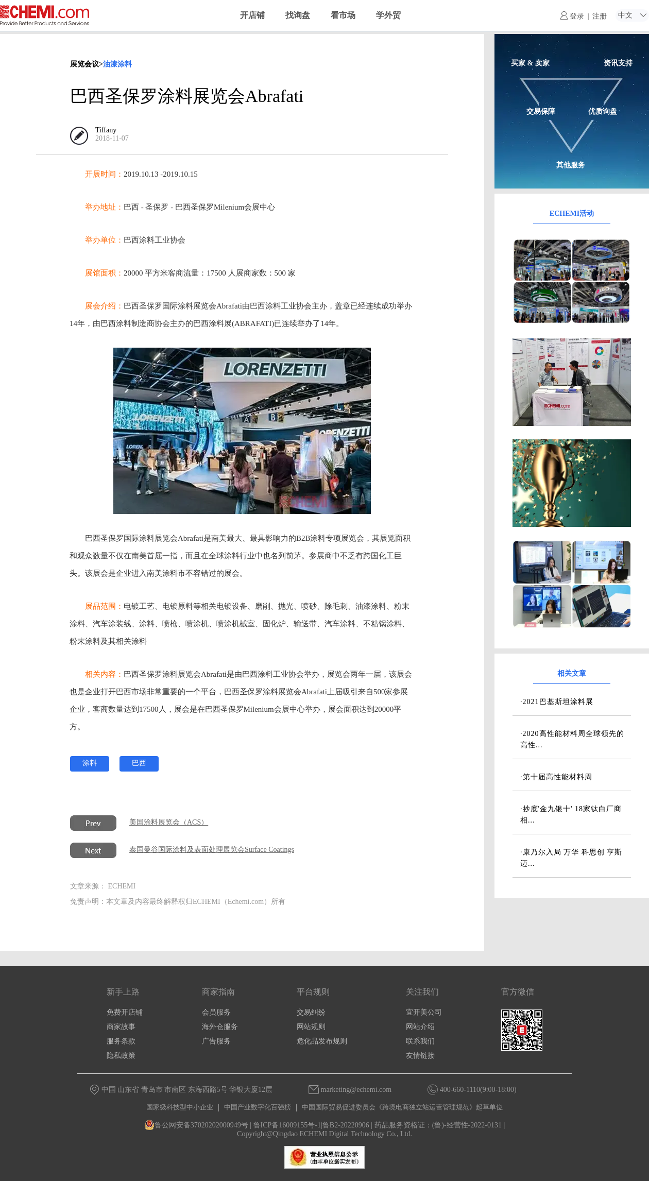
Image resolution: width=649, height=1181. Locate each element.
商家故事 (121, 1027)
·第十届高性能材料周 (556, 777)
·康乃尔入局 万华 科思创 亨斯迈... (571, 857)
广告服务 (216, 1041)
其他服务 (570, 165)
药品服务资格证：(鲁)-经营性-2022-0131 (438, 1125)
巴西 (139, 763)
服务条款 (121, 1041)
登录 (572, 16)
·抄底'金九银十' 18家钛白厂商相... (571, 814)
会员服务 (216, 1012)
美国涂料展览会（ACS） (168, 822)
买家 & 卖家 (530, 63)
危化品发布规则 (322, 1041)
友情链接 (420, 1055)
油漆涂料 (117, 64)
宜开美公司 (424, 1012)
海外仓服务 (220, 1027)
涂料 (89, 763)
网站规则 (311, 1027)
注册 (599, 16)
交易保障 (540, 111)
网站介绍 (420, 1027)
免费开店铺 (125, 1012)
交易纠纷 (311, 1012)
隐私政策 (121, 1055)
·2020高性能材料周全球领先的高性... (572, 739)
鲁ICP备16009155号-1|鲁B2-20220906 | (313, 1125)
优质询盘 (602, 111)
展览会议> (86, 64)
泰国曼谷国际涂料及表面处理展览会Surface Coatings (211, 849)
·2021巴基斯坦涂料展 (556, 702)
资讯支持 (618, 63)
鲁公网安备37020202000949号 (196, 1125)
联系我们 (420, 1041)
